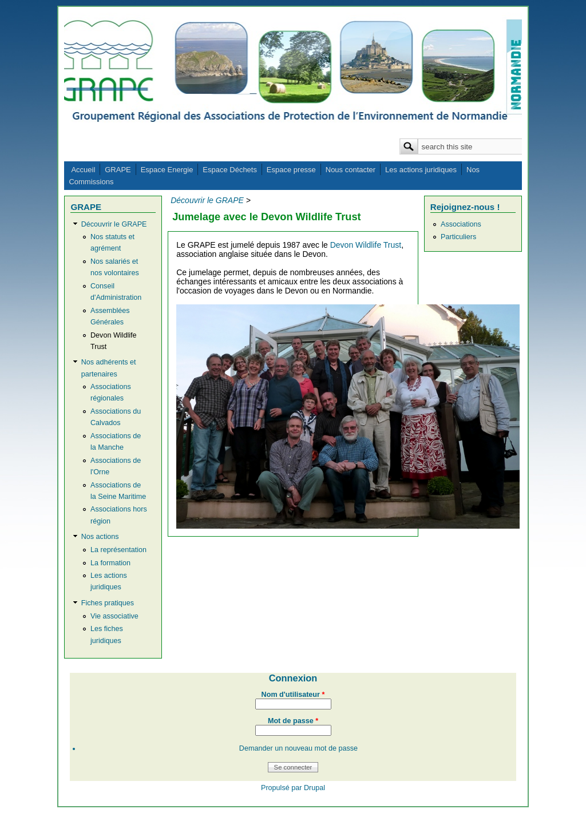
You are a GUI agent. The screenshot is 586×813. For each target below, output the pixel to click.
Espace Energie (167, 169)
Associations (461, 224)
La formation (110, 563)
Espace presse (291, 169)
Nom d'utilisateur (293, 695)
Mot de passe (293, 721)
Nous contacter (350, 169)
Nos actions (100, 537)
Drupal (314, 788)
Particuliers (458, 237)
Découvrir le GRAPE (114, 224)
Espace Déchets (230, 169)
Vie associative (114, 616)
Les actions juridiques (421, 169)
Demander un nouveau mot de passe (298, 748)
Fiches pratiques (107, 603)
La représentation (118, 550)
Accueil (83, 169)
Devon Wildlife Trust (365, 244)
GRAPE (118, 169)
